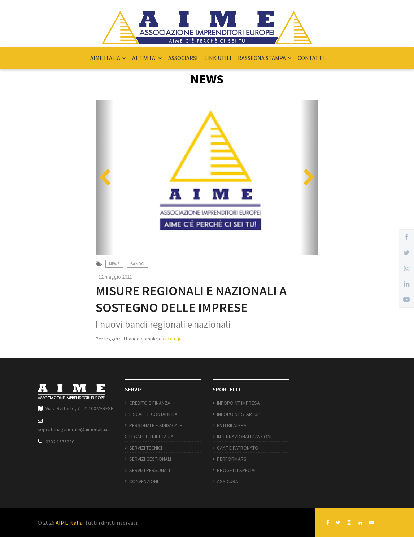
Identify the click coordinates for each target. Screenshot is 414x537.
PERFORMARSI (232, 459)
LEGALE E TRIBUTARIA (151, 436)
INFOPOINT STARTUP (238, 414)
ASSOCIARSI (183, 57)
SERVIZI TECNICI (145, 447)
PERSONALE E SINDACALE (155, 425)
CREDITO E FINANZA (149, 403)
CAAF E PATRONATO (237, 447)
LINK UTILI (217, 57)
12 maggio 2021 (115, 277)
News (114, 263)
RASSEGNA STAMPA (264, 57)
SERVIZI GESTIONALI (150, 459)
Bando (137, 263)
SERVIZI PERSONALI (149, 470)
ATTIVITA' (147, 57)
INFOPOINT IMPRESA (238, 403)
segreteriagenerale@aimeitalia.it (73, 429)
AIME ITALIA (108, 57)
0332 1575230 (59, 441)
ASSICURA (227, 481)
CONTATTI (311, 57)
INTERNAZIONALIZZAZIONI (244, 436)
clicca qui (173, 338)
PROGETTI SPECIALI (237, 470)
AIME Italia (69, 522)
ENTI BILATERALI (233, 425)
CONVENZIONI (143, 481)
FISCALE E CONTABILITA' (153, 414)
